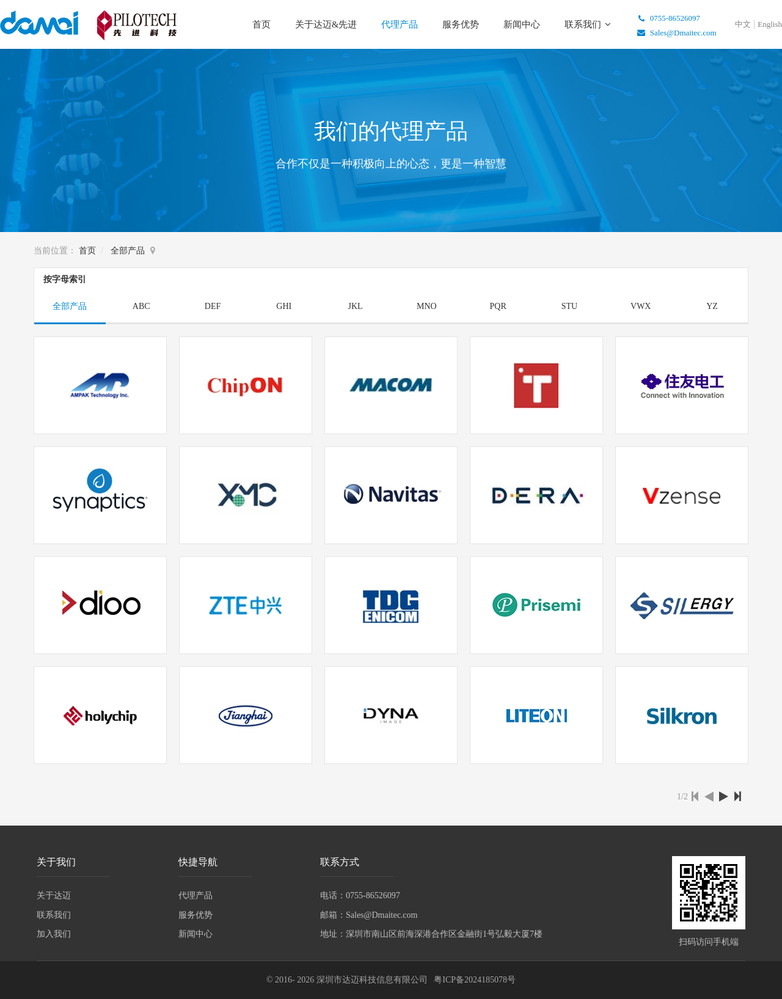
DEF (213, 306)
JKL (355, 306)
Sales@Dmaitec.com (675, 32)
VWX (640, 306)
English (770, 24)
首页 (261, 24)
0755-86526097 (666, 18)
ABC (141, 306)
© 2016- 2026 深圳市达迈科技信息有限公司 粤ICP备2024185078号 (391, 979)
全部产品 (128, 250)
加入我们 (54, 934)
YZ (712, 306)
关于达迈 (54, 895)
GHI (283, 306)
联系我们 (584, 24)
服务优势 (460, 24)
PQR (498, 306)
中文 (743, 24)
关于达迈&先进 (326, 24)
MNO (427, 306)
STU (569, 306)
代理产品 (399, 24)
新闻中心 (521, 24)
